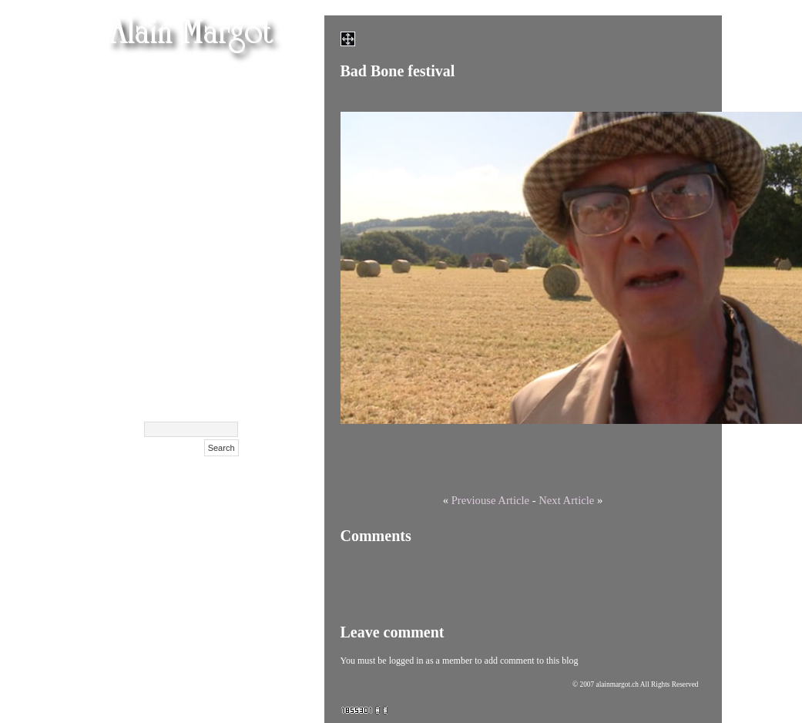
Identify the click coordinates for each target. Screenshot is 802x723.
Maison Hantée (199, 158)
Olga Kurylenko (197, 177)
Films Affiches (201, 274)
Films (224, 100)
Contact (218, 370)
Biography (211, 351)
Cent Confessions (194, 235)
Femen (221, 81)
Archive (219, 389)
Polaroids (215, 312)
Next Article (566, 500)
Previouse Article (490, 500)
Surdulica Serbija (192, 331)
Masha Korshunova (188, 196)
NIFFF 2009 (208, 293)
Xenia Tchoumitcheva (182, 216)
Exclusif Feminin (194, 254)
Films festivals (201, 139)
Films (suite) (207, 119)
